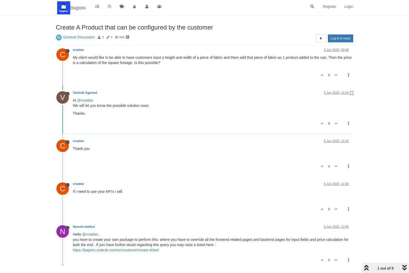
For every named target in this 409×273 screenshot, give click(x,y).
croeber (78, 50)
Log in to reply (340, 38)
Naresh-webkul (84, 227)
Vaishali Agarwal (85, 93)
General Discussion (79, 37)
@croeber (85, 100)
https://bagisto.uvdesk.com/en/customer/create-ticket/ (116, 250)
